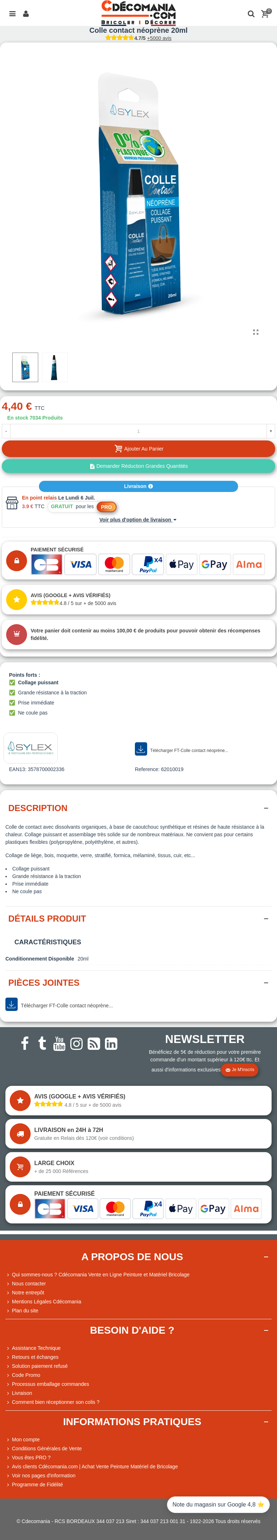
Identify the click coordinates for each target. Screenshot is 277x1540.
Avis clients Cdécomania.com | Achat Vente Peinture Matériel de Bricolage (91, 1466)
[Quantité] (138, 431)
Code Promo (22, 1375)
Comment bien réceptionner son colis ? (52, 1402)
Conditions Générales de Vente (43, 1448)
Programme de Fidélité (34, 1484)
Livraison (138, 486)
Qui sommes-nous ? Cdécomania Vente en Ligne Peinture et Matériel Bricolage (97, 1275)
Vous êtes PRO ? (31, 1457)
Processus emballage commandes (47, 1384)
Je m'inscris (239, 1070)
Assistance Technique (33, 1348)
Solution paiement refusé (36, 1366)
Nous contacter (25, 1284)
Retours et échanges (31, 1357)
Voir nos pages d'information (40, 1475)
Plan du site (21, 1311)
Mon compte (22, 1439)
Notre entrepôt (24, 1293)
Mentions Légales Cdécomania (43, 1302)
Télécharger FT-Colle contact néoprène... (181, 749)
